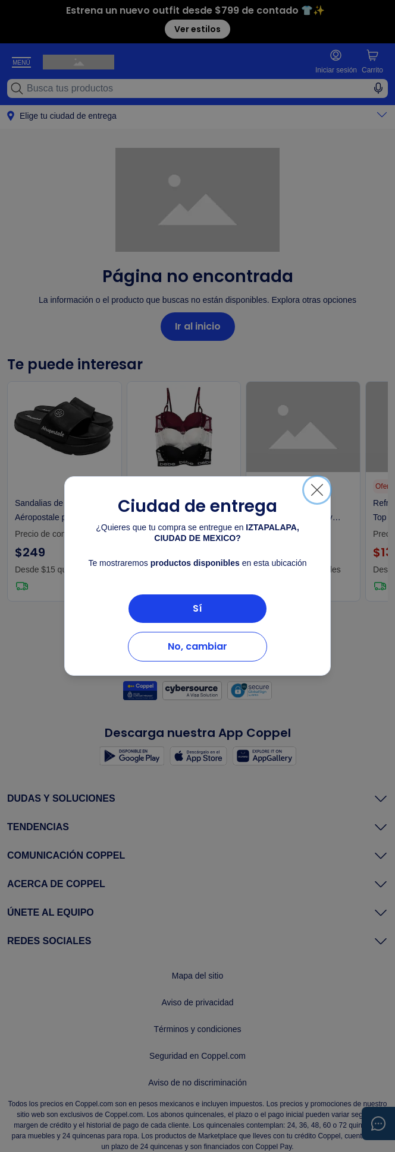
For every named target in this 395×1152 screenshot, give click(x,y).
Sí (197, 608)
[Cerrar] (317, 490)
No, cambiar (197, 646)
